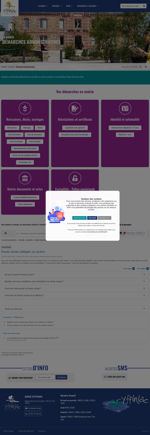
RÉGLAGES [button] (92, 218)
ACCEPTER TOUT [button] (79, 218)
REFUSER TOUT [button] (104, 218)
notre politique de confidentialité (97, 232)
